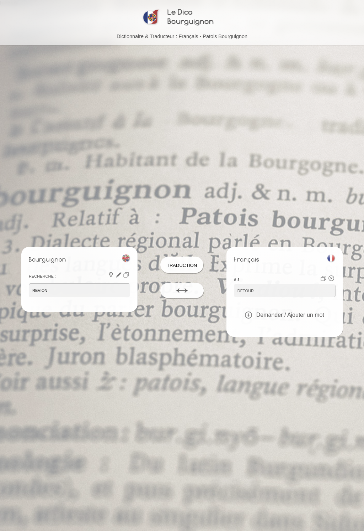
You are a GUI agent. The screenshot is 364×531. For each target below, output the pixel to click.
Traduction (182, 264)
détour (245, 290)
